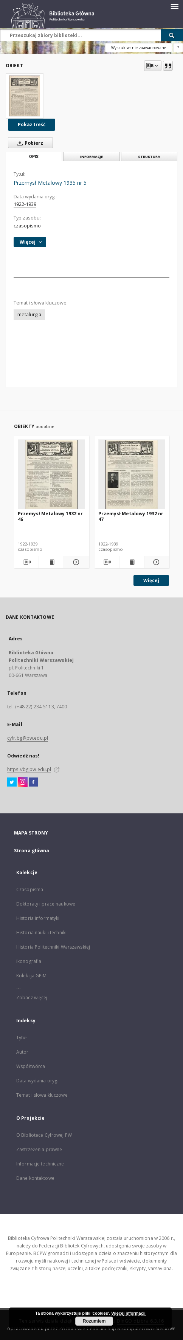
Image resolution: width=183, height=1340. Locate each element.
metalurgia (29, 314)
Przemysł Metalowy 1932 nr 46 (50, 516)
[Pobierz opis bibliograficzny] (26, 562)
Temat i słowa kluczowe (42, 1095)
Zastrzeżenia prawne (39, 1149)
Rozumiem (94, 1321)
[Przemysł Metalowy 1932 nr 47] (132, 475)
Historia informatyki (37, 918)
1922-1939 (25, 204)
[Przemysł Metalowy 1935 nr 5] (24, 96)
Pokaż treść (31, 124)
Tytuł (21, 1037)
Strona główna (32, 850)
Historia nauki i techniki (41, 932)
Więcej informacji (129, 1313)
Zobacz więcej (32, 997)
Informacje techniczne (40, 1164)
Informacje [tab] (91, 156)
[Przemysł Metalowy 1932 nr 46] (51, 475)
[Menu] (174, 6)
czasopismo (27, 226)
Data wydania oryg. (37, 1080)
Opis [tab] (34, 156)
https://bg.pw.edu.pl (29, 769)
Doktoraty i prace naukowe (45, 904)
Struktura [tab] (149, 156)
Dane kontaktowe (35, 1178)
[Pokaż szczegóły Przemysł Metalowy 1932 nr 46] (75, 562)
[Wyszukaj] (172, 35)
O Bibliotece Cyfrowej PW (44, 1135)
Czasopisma (29, 889)
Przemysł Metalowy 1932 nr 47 (130, 516)
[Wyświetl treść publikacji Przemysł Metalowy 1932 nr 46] (51, 562)
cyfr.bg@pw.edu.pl (27, 738)
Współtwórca (30, 1066)
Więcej (151, 580)
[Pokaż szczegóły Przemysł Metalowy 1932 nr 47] (155, 562)
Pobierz (28, 142)
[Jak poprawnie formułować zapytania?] (178, 47)
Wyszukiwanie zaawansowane (138, 47)
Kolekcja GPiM (31, 975)
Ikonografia (28, 961)
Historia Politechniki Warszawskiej (53, 947)
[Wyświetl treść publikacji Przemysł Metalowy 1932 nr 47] (131, 562)
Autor (22, 1052)
